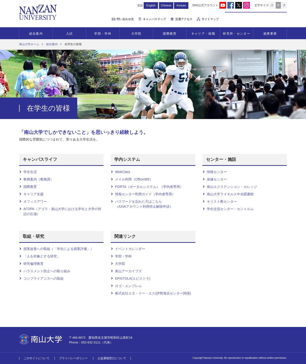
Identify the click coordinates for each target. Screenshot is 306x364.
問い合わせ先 (125, 19)
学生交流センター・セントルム (230, 209)
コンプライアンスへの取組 (43, 278)
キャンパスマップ (154, 19)
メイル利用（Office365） (134, 179)
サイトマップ (210, 19)
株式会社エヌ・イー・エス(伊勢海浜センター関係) (153, 293)
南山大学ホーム (29, 44)
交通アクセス (183, 19)
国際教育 (169, 33)
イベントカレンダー (130, 249)
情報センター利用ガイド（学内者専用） (145, 194)
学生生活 (30, 172)
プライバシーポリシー (73, 358)
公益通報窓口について (112, 358)
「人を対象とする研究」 (41, 256)
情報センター (217, 172)
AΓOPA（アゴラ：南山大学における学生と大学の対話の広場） (62, 211)
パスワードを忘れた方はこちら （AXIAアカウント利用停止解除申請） (144, 204)
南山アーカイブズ (128, 271)
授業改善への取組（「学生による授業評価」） (58, 249)
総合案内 (36, 33)
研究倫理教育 (33, 264)
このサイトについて (36, 358)
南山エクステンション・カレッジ (232, 187)
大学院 (136, 33)
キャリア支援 (33, 194)
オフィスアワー (35, 201)
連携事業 (270, 33)
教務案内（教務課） (38, 179)
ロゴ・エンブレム (128, 286)
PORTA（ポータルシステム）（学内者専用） (149, 187)
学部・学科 (102, 33)
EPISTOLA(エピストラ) (132, 278)
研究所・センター (236, 33)
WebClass (122, 172)
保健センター (217, 179)
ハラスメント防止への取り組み (46, 271)
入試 (69, 33)
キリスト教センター (222, 201)
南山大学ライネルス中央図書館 (230, 194)
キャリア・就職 (203, 33)
